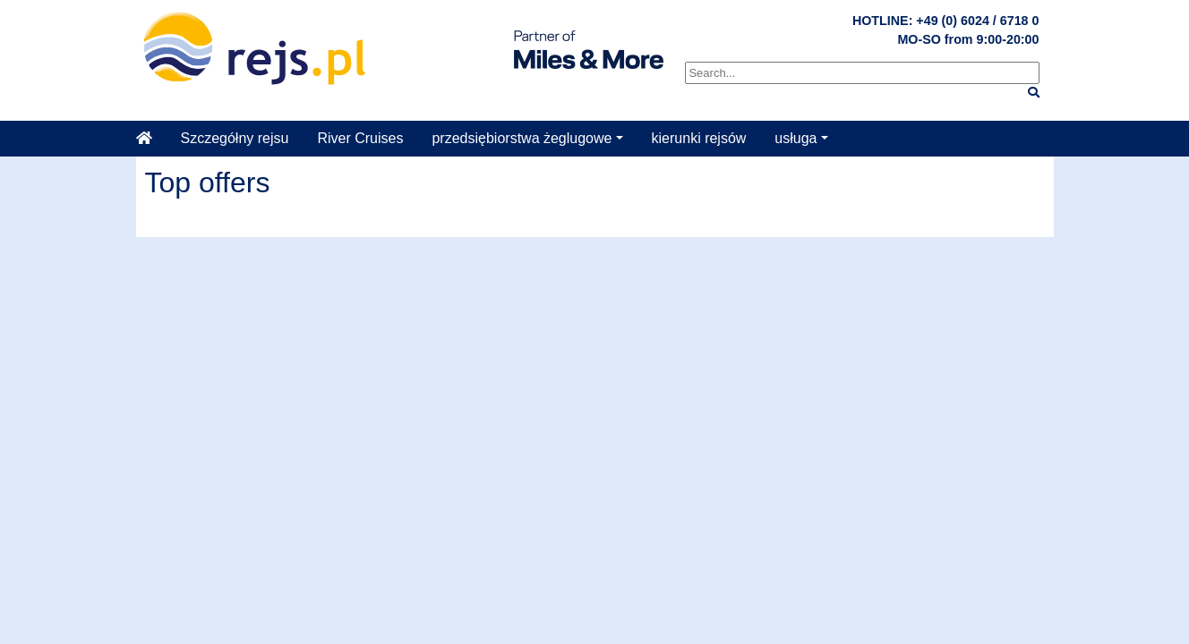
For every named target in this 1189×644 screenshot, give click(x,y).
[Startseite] (151, 139)
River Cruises (360, 138)
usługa (795, 138)
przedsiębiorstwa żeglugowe (522, 138)
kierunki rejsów (699, 138)
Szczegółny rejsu (235, 138)
